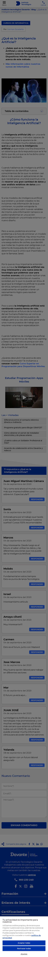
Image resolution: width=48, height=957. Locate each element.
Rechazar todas (24, 948)
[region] (24, 936)
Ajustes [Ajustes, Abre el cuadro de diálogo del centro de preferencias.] (24, 954)
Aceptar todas (24, 943)
